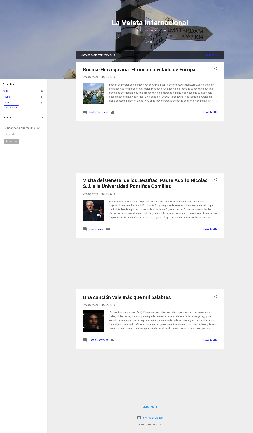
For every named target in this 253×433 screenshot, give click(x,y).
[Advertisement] (150, 147)
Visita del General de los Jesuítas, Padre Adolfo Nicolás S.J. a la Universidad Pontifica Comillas (145, 183)
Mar (7, 102)
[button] (215, 69)
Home (145, 42)
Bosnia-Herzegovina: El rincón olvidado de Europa (139, 69)
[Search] (222, 9)
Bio (157, 42)
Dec (7, 96)
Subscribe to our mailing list (22, 128)
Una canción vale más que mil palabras (127, 297)
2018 (6, 91)
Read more (210, 112)
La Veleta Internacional (150, 22)
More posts (150, 407)
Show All (212, 54)
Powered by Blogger (150, 417)
